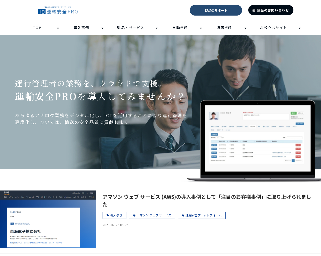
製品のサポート (216, 10)
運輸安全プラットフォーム (204, 215)
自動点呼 (180, 27)
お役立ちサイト (273, 27)
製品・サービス (130, 27)
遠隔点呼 (224, 27)
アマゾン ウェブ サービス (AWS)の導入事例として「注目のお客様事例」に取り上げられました (207, 200)
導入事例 (81, 27)
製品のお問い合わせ (273, 10)
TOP (37, 27)
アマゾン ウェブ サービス (154, 215)
